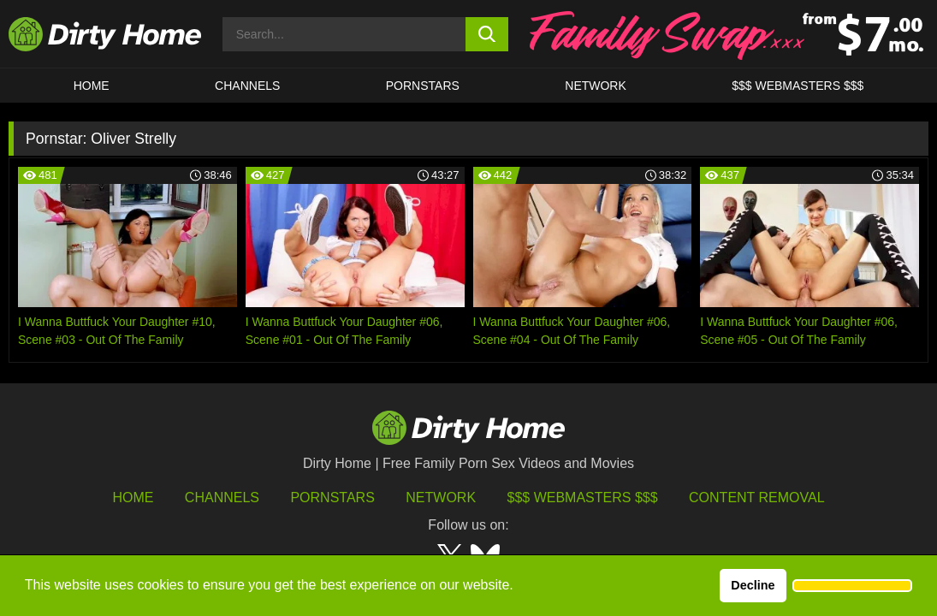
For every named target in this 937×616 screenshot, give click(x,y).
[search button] (487, 34)
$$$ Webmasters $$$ (582, 497)
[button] (852, 586)
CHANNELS (247, 85)
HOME (92, 85)
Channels (222, 497)
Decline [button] (752, 585)
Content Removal (757, 497)
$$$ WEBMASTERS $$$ (797, 85)
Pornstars (423, 85)
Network (595, 85)
